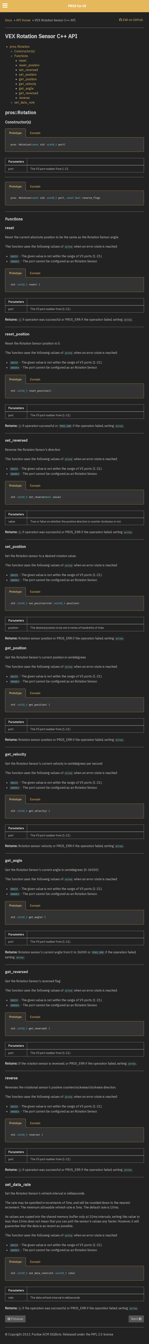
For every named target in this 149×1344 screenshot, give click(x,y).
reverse (24, 98)
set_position (27, 74)
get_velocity (27, 84)
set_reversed (28, 70)
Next (136, 1319)
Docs (8, 20)
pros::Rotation (19, 46)
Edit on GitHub (132, 20)
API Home (23, 20)
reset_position (29, 65)
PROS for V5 (77, 6)
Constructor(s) (24, 51)
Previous (15, 1319)
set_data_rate (24, 102)
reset (22, 60)
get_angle (26, 88)
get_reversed (28, 93)
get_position (28, 79)
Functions (21, 56)
